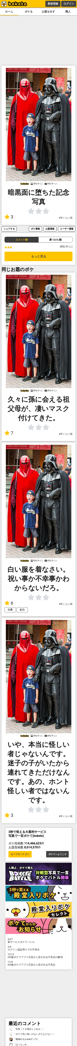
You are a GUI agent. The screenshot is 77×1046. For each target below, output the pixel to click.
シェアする (9, 228)
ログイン (68, 3)
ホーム (9, 11)
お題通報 (49, 228)
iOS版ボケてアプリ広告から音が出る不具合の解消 (38, 956)
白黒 (10, 609)
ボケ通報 (35, 228)
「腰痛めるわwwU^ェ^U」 (24, 1039)
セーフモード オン (20, 854)
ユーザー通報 (66, 228)
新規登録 (53, 3)
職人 (68, 11)
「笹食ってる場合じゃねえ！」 (27, 1029)
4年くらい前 (65, 217)
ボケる (29, 11)
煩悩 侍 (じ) (66, 246)
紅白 (22, 609)
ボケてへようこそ (57, 854)
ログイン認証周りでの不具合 (38, 948)
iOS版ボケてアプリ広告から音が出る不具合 (38, 963)
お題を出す (48, 11)
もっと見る (38, 256)
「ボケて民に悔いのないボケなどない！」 (32, 1034)
